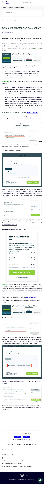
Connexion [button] (26, 2)
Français (33, 3)
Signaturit (4, 7)
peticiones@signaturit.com (9, 224)
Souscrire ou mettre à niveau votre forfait (14, 460)
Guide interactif (32, 112)
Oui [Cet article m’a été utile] (18, 436)
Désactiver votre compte (10, 458)
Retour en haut (7, 449)
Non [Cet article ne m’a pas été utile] (26, 436)
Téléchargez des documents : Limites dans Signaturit (18, 466)
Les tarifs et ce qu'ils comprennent (13, 463)
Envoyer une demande (30, 444)
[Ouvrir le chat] (40, 480)
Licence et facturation (19, 7)
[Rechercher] (22, 13)
